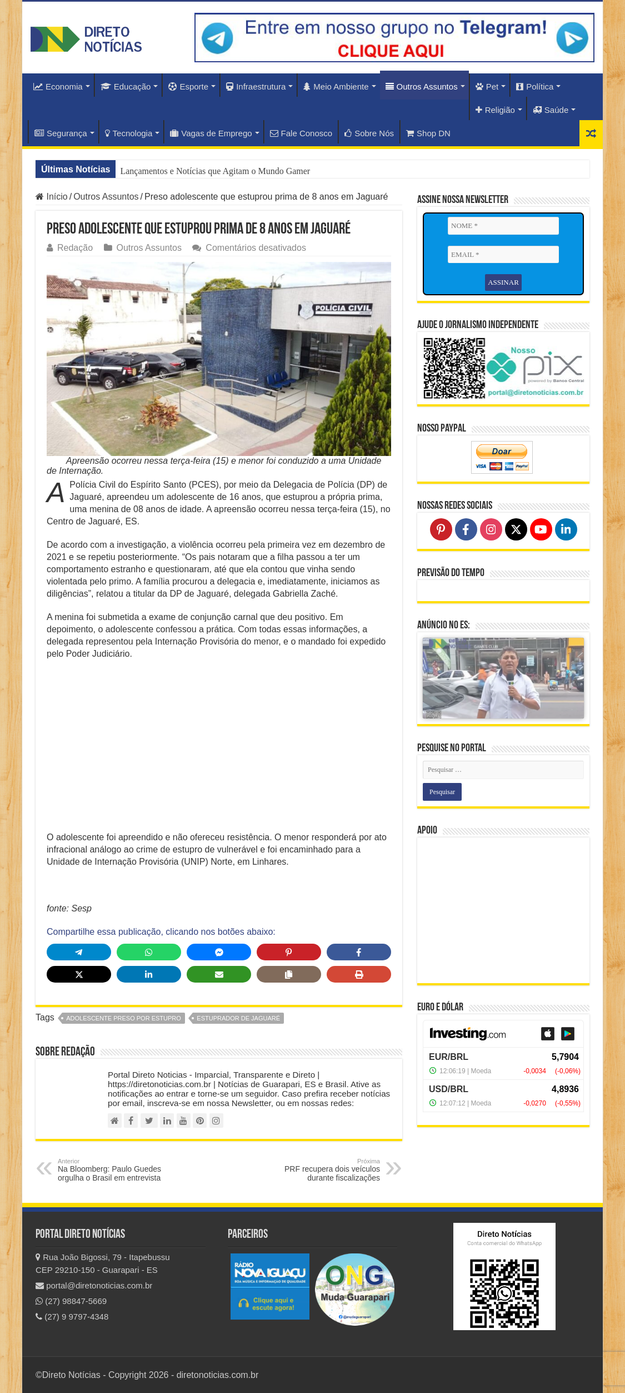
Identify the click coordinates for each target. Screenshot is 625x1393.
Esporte (188, 86)
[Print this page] (359, 974)
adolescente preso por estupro (123, 1018)
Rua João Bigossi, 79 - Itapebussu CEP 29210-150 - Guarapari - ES (103, 1263)
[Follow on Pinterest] (441, 529)
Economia (58, 86)
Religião (495, 110)
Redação (75, 247)
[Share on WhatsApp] (149, 952)
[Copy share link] (289, 974)
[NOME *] (503, 226)
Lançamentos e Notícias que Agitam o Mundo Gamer (215, 171)
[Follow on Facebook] (466, 529)
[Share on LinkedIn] (149, 974)
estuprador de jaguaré (238, 1018)
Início (52, 196)
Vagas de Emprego (211, 133)
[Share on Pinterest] (289, 952)
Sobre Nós (369, 133)
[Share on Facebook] (359, 952)
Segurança (60, 133)
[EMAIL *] (503, 255)
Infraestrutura (256, 86)
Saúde (550, 110)
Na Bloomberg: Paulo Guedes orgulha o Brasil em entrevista (115, 1170)
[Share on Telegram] (79, 952)
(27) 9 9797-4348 (72, 1316)
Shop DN (428, 133)
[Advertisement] (219, 749)
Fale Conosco (301, 133)
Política (534, 86)
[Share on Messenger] (219, 952)
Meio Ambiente (335, 86)
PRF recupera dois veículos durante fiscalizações (323, 1170)
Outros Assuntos (422, 86)
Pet (487, 86)
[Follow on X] (516, 529)
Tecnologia (129, 133)
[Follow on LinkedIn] (566, 529)
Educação (126, 86)
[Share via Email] (219, 974)
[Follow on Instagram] (491, 529)
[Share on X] (79, 974)
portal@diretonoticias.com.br (94, 1285)
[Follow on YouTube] (541, 529)
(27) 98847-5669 (71, 1301)
